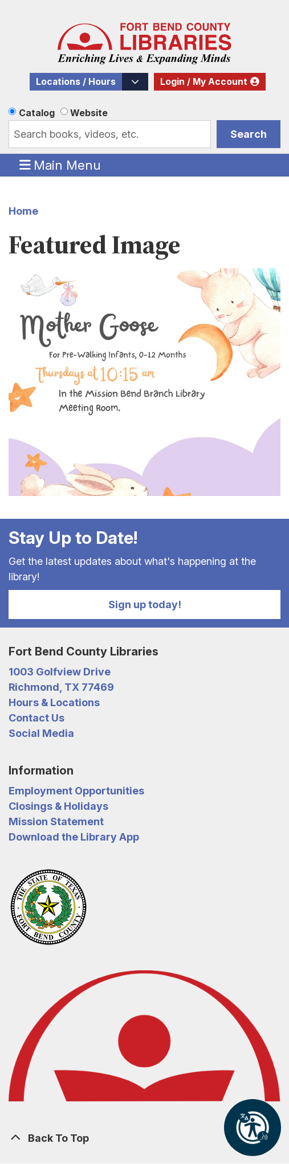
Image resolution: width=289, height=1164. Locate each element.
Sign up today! (144, 604)
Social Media (41, 733)
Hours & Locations (54, 702)
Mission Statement (56, 821)
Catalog (37, 112)
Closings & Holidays (58, 806)
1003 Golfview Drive (60, 672)
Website (89, 112)
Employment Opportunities (76, 791)
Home (23, 211)
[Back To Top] (144, 1138)
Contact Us (36, 718)
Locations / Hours (76, 81)
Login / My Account (203, 81)
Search (248, 134)
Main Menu (60, 165)
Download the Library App (74, 837)
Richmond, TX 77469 (61, 687)
